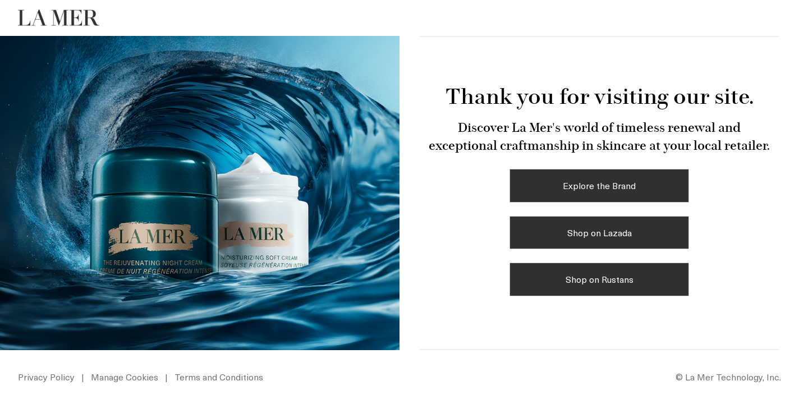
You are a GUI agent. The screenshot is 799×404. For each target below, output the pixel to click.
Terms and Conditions (219, 376)
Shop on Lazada (599, 232)
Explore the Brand (599, 185)
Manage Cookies (125, 376)
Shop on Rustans (599, 279)
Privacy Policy (46, 376)
